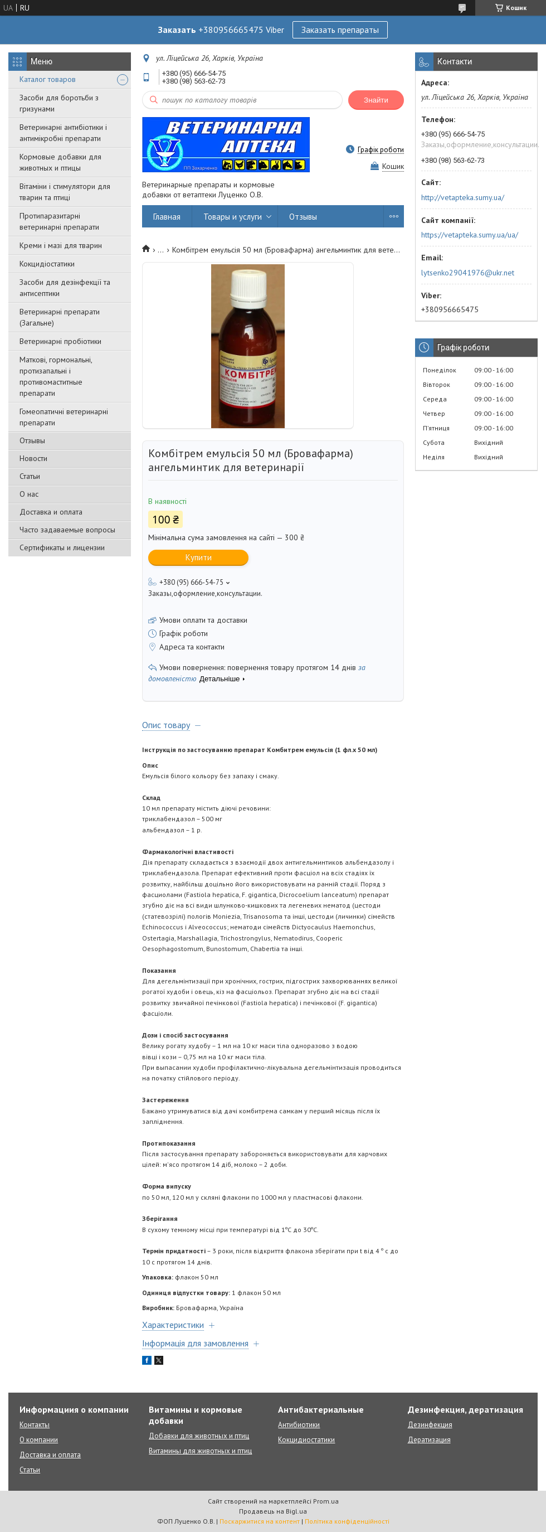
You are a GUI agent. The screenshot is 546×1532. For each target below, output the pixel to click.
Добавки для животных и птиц (199, 1436)
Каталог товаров (48, 79)
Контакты (35, 1424)
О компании (39, 1439)
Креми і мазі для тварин (61, 245)
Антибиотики (299, 1424)
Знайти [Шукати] (376, 100)
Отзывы (32, 440)
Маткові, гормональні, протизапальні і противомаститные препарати (56, 376)
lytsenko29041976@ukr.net (467, 273)
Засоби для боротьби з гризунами (59, 103)
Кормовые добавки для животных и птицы (60, 162)
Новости (33, 458)
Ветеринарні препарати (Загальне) (60, 317)
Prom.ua (326, 1501)
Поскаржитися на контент (260, 1521)
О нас (29, 494)
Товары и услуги (232, 216)
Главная (167, 216)
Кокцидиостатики (306, 1439)
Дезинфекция (430, 1424)
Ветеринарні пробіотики (60, 341)
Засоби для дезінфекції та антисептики (65, 287)
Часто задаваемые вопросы (67, 530)
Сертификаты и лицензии (62, 547)
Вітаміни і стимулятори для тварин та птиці (65, 191)
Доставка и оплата (51, 512)
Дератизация (429, 1439)
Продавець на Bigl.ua (273, 1511)
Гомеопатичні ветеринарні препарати (64, 417)
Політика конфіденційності (347, 1521)
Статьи (30, 476)
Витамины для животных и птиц (200, 1451)
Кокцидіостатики (47, 264)
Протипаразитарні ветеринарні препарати (59, 221)
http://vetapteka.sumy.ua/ (462, 197)
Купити (199, 557)
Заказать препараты (340, 29)
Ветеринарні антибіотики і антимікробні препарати (63, 132)
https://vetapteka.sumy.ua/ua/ (469, 235)
